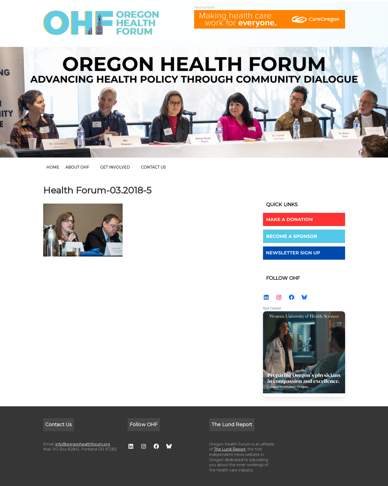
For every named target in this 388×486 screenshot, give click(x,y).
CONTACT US (153, 167)
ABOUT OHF (77, 167)
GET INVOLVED (115, 167)
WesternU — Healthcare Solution (304, 354)
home (52, 167)
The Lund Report (230, 449)
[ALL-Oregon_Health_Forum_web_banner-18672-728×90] (269, 13)
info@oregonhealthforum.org (82, 444)
